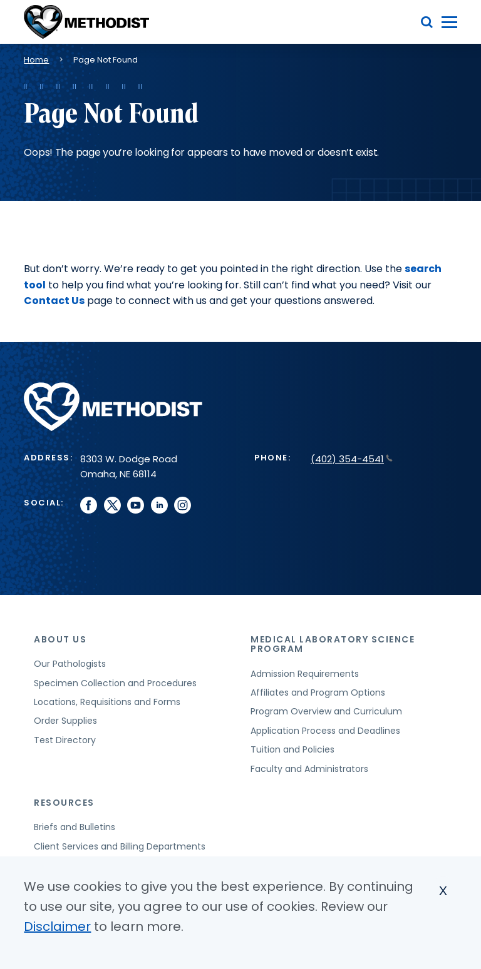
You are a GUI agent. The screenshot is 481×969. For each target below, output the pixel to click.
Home (36, 60)
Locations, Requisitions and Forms (107, 702)
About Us (60, 639)
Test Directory (65, 740)
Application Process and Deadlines (325, 730)
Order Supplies (65, 720)
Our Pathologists (70, 663)
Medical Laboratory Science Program (333, 644)
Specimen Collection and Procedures (115, 683)
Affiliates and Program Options (318, 692)
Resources (64, 802)
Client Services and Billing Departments (119, 846)
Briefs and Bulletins (74, 827)
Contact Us (54, 300)
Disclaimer (57, 926)
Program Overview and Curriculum (326, 711)
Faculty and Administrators (309, 769)
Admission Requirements (305, 673)
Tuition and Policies (292, 749)
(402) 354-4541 (352, 458)
